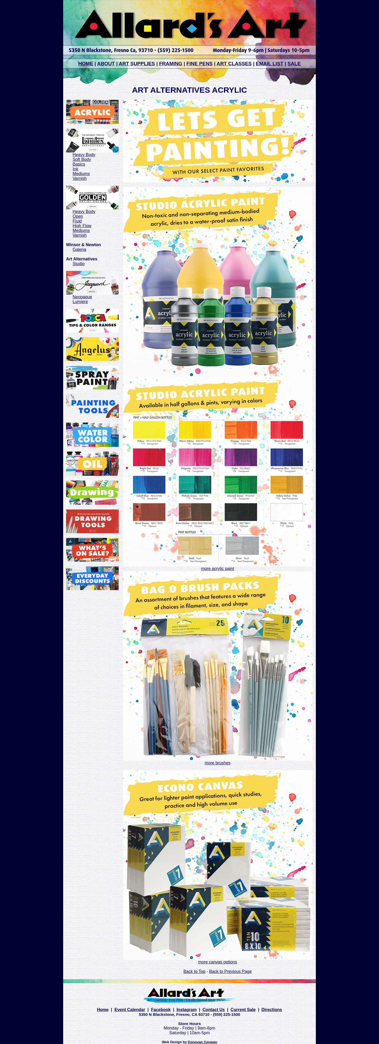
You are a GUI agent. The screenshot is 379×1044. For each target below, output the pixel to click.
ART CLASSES (234, 63)
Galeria (79, 249)
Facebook (161, 1009)
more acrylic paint (217, 568)
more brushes (218, 763)
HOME (85, 63)
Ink (75, 169)
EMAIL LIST (269, 63)
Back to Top (194, 971)
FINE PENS (199, 63)
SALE (294, 63)
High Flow (82, 226)
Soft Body (82, 159)
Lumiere (80, 301)
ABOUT (106, 63)
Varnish (80, 178)
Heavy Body (84, 154)
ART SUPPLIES (137, 63)
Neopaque (82, 297)
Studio (78, 263)
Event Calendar (129, 1009)
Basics (79, 164)
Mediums (81, 173)
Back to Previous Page (230, 971)
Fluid (77, 221)
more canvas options (217, 962)
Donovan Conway (202, 1042)
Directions (272, 1009)
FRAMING (170, 63)
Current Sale (243, 1009)
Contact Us (213, 1009)
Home (102, 1009)
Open (78, 216)
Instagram (187, 1009)
